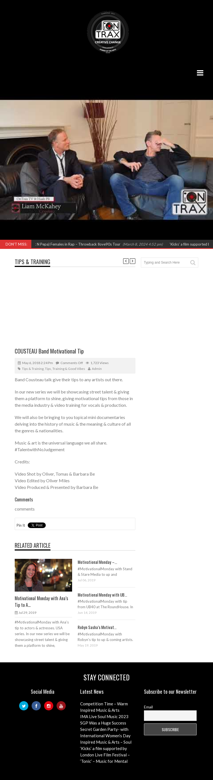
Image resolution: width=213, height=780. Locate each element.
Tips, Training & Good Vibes (65, 369)
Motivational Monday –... (97, 562)
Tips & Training (32, 262)
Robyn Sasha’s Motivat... (97, 627)
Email (148, 707)
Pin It (21, 525)
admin (97, 369)
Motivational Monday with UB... (102, 595)
